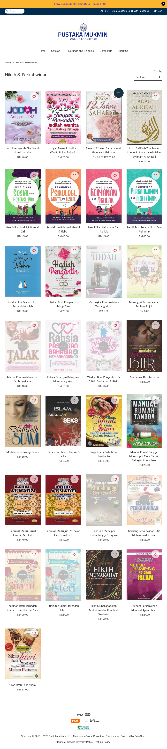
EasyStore (140, 736)
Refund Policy (102, 742)
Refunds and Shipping (81, 51)
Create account (119, 11)
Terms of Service (66, 742)
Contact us (106, 51)
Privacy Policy (85, 742)
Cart (160, 11)
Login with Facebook (138, 11)
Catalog (57, 51)
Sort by (158, 71)
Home (42, 51)
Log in (103, 11)
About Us (123, 51)
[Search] (14, 11)
